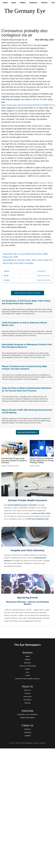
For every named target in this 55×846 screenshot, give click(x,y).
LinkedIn (27, 735)
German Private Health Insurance (27, 500)
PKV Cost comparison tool (38, 519)
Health (27, 669)
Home (5, 3)
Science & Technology (27, 666)
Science (44, 3)
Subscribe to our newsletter (27, 714)
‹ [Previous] (5, 455)
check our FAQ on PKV (41, 513)
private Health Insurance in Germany (22, 505)
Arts (53, 3)
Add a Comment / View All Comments (27, 293)
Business (33, 3)
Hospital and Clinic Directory (27, 550)
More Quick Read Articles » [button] (28, 432)
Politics (23, 3)
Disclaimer (27, 700)
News (13, 3)
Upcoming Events (27, 597)
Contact (27, 693)
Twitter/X (27, 729)
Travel (27, 675)
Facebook (27, 732)
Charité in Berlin (46, 183)
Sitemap (28, 703)
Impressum (27, 696)
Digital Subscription (27, 717)
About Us (27, 690)
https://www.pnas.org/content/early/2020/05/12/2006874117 (27, 105)
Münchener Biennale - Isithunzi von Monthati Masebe (27, 603)
